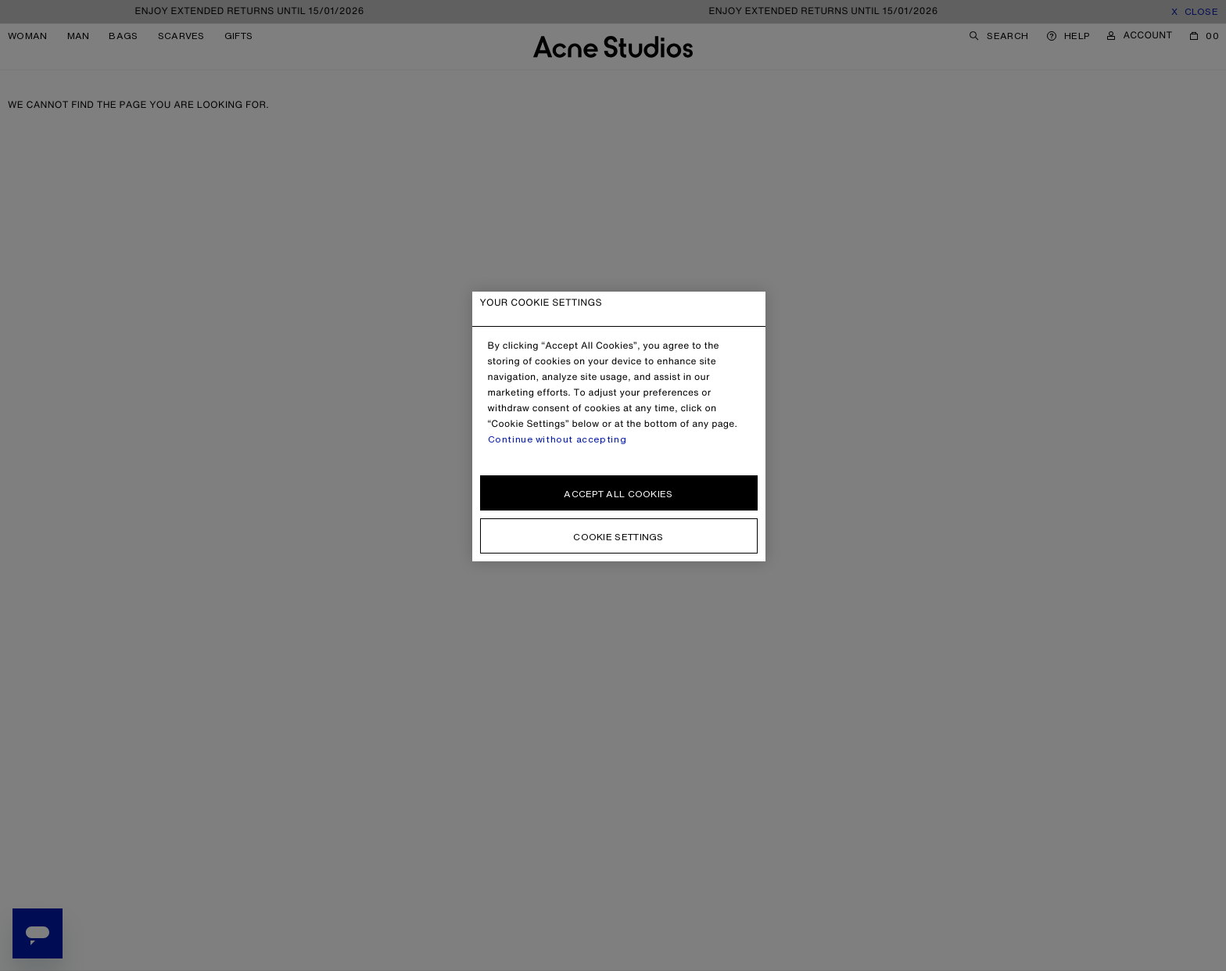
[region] (618, 426)
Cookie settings (618, 536)
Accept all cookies (618, 493)
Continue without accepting (557, 439)
